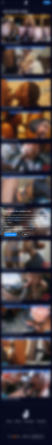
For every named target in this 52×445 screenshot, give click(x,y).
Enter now (10, 234)
